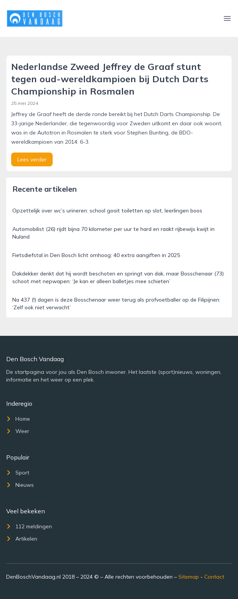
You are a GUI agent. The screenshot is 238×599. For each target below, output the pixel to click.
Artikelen (21, 538)
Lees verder (32, 159)
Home (18, 418)
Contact (214, 576)
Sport (17, 472)
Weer (17, 431)
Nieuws (20, 484)
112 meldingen (29, 526)
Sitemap (188, 576)
